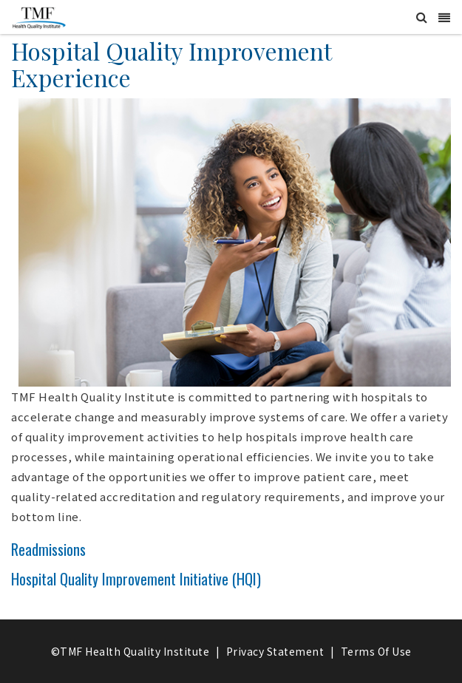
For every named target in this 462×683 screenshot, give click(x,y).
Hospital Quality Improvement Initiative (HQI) (136, 579)
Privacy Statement (275, 651)
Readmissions (48, 549)
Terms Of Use (376, 651)
